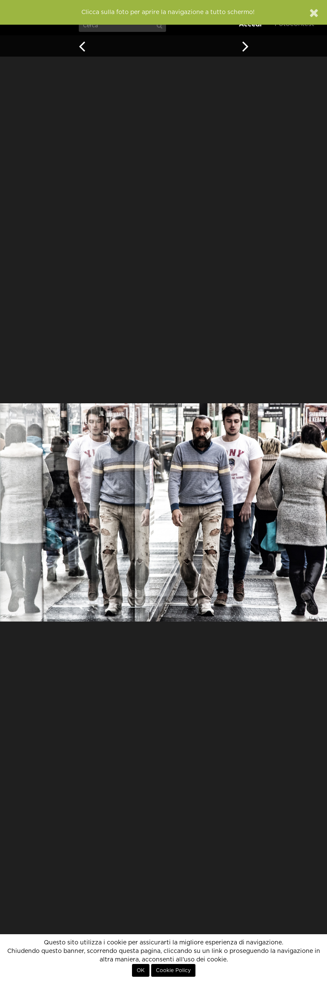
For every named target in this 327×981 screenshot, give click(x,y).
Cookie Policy (173, 970)
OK (141, 970)
